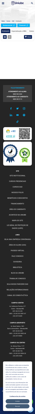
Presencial (23, 25)
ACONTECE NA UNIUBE (17, 215)
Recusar (17, 406)
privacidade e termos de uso (14, 379)
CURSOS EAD (17, 187)
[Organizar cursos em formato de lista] (9, 37)
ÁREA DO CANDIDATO (17, 209)
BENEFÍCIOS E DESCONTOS (17, 198)
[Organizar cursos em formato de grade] (5, 37)
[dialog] (17, 386)
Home (3, 21)
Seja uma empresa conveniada (17, 239)
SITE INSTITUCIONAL (17, 176)
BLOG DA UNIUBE (17, 273)
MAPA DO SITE (17, 220)
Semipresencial (9, 25)
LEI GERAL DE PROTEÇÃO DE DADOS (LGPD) (17, 226)
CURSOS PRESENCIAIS (17, 181)
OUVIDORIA (17, 262)
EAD (13, 21)
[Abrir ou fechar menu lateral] (3, 3)
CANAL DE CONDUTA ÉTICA (17, 295)
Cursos (8, 21)
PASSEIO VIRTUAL (17, 250)
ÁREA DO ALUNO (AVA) (17, 245)
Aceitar (17, 401)
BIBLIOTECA (17, 267)
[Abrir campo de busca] (32, 3)
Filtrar (28, 37)
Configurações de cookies (17, 396)
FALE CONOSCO (17, 256)
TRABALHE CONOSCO (17, 278)
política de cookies (11, 376)
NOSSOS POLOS (17, 192)
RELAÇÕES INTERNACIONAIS (17, 290)
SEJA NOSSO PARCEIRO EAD (17, 284)
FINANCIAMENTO (17, 204)
